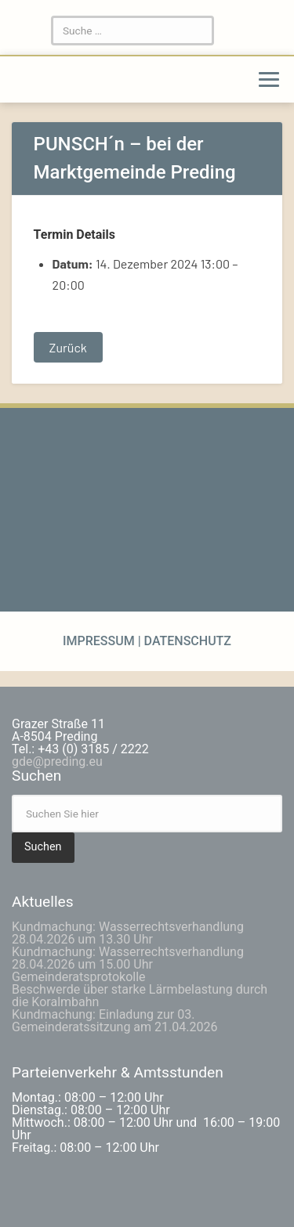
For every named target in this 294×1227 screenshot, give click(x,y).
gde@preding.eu (57, 761)
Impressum (100, 640)
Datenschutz (186, 640)
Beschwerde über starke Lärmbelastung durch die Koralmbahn (139, 995)
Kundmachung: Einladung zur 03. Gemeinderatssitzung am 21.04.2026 (114, 1020)
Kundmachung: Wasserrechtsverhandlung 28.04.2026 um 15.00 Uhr (128, 958)
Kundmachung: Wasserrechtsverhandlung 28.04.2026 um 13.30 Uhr (128, 933)
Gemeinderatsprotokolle (79, 976)
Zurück (68, 347)
